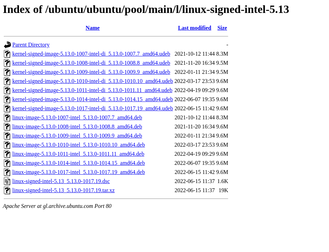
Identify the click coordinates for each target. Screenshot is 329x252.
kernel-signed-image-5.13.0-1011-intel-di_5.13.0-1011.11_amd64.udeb (92, 90)
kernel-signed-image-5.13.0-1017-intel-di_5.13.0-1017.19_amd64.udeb (92, 108)
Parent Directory (31, 45)
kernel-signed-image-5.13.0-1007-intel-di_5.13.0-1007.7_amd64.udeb (91, 54)
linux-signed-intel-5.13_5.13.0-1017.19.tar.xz (63, 190)
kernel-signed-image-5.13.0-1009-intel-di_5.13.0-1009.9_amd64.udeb (91, 72)
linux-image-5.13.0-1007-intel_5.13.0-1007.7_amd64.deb (77, 117)
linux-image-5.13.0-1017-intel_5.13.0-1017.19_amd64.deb (78, 172)
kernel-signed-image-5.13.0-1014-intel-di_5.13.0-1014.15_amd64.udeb (92, 99)
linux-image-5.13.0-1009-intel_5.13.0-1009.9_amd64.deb (77, 136)
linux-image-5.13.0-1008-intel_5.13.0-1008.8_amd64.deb (77, 127)
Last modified (194, 28)
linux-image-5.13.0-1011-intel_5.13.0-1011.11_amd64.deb (78, 154)
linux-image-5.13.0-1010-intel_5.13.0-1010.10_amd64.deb (78, 145)
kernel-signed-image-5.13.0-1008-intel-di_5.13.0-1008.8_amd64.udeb (91, 63)
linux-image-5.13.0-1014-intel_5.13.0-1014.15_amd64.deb (78, 163)
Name (93, 28)
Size (222, 28)
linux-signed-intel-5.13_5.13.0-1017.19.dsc (61, 181)
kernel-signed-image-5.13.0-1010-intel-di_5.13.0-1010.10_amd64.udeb (92, 81)
